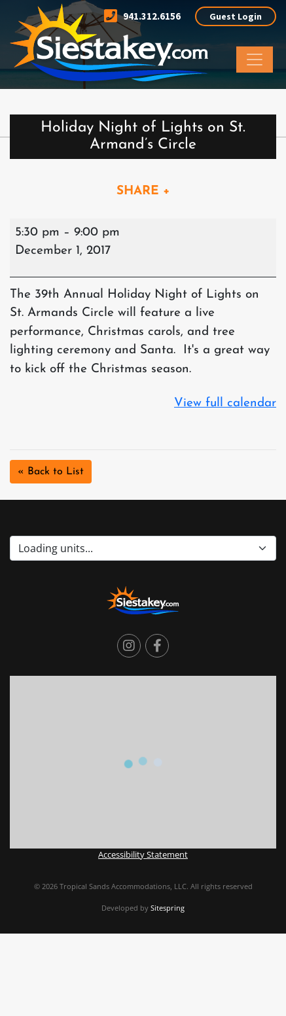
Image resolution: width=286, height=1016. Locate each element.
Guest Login (235, 16)
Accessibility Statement (143, 854)
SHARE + (143, 191)
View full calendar (225, 403)
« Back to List (51, 471)
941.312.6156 (142, 16)
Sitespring (168, 908)
